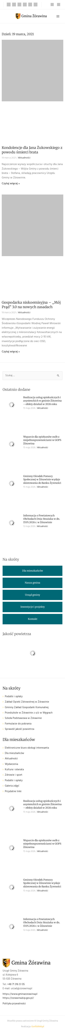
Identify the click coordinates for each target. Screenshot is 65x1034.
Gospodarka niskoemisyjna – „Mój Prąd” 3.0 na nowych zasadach (31, 304)
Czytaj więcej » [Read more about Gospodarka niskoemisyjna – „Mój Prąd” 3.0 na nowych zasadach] (11, 351)
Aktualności (24, 158)
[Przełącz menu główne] (58, 16)
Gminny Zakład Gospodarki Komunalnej (27, 708)
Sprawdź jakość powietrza (19, 729)
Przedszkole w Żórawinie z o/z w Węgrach (29, 713)
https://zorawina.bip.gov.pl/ (18, 998)
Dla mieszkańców (14, 753)
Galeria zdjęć (12, 786)
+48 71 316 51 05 (16, 984)
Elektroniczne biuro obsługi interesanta (27, 748)
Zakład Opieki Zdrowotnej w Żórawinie (27, 702)
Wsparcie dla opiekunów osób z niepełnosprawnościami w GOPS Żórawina (42, 440)
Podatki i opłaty (14, 697)
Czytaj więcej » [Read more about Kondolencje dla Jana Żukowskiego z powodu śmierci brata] (11, 183)
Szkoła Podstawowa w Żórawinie (23, 718)
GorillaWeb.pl (37, 1026)
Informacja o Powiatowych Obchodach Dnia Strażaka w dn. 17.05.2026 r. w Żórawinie (41, 519)
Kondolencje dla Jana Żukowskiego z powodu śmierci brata (32, 149)
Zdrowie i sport (13, 775)
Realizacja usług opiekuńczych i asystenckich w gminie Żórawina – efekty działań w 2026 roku (42, 401)
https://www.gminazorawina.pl (20, 994)
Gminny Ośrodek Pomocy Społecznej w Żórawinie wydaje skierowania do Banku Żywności (42, 479)
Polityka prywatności (14, 1004)
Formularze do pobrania (18, 724)
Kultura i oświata (14, 770)
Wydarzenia (11, 764)
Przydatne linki (13, 792)
